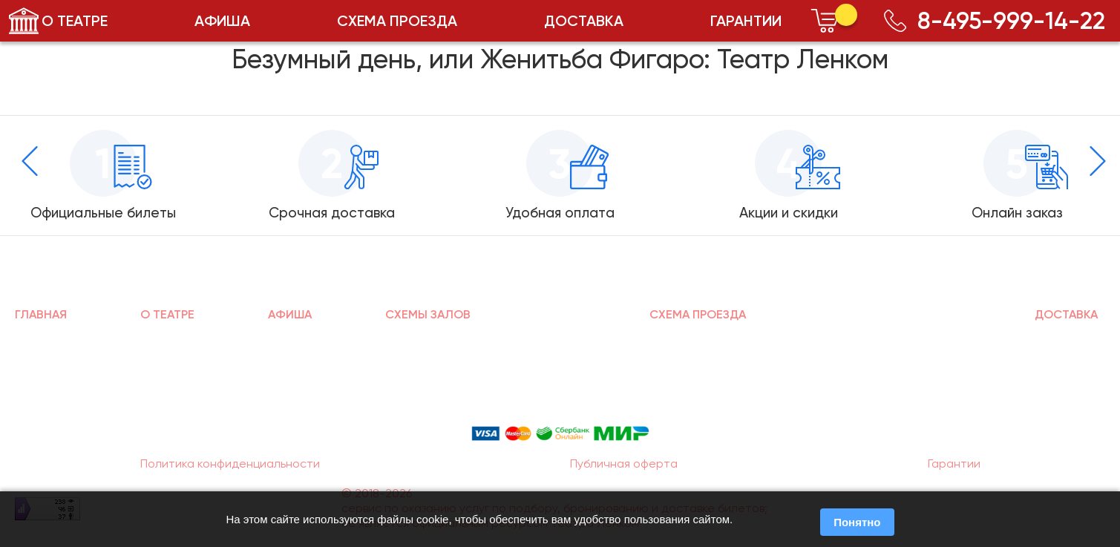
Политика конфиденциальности (230, 463)
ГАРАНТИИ (746, 21)
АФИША (222, 21)
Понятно (857, 522)
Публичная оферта (624, 463)
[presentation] (30, 161)
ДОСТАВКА (583, 21)
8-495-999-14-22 (994, 20)
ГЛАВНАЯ (41, 314)
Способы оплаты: (560, 410)
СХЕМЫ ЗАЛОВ (428, 314)
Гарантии (954, 463)
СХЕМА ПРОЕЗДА (397, 21)
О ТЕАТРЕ (75, 21)
